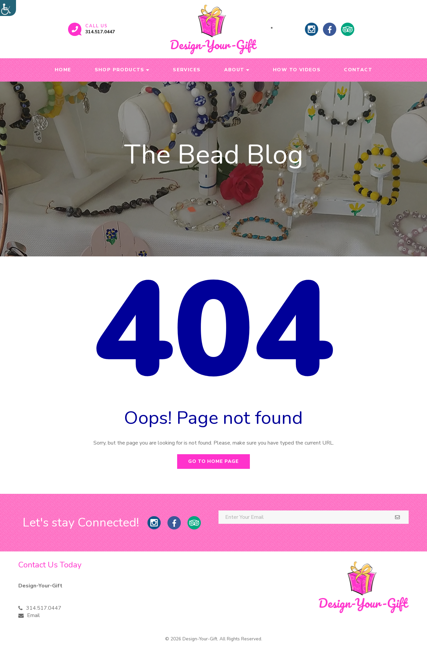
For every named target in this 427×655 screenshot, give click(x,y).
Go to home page (213, 461)
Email (33, 615)
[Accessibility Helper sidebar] (8, 8)
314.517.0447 (100, 32)
